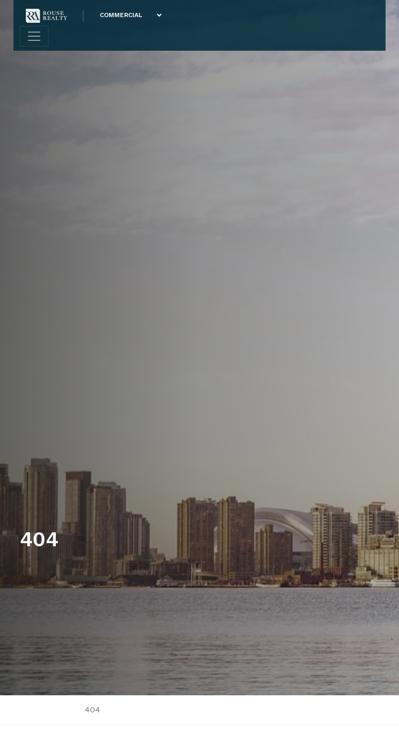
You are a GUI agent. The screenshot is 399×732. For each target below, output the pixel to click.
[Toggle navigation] (34, 36)
